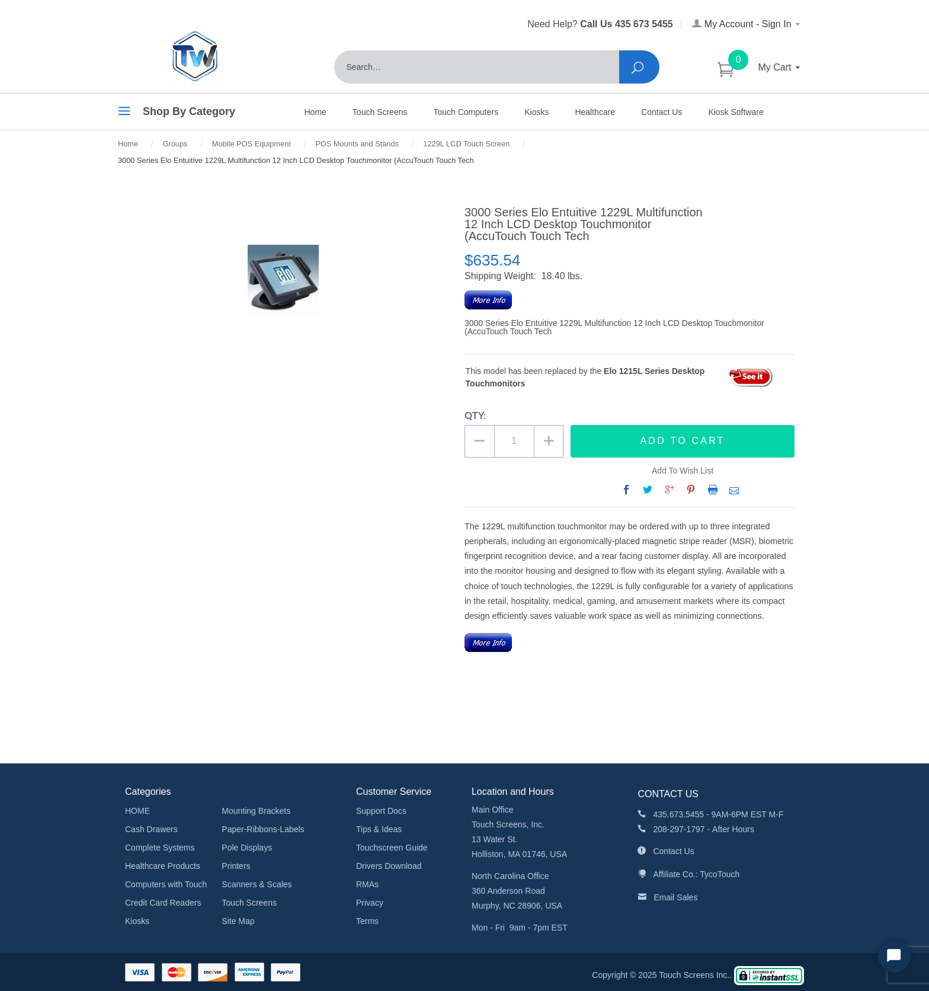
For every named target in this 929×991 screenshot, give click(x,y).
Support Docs (381, 811)
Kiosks (536, 112)
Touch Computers (465, 112)
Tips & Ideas (379, 829)
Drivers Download (388, 866)
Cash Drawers (151, 829)
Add (682, 441)
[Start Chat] (894, 956)
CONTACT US (668, 794)
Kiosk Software (735, 112)
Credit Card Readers (163, 902)
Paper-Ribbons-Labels (263, 829)
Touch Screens (380, 112)
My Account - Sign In (747, 24)
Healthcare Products (162, 866)
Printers (236, 866)
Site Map (238, 921)
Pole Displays (247, 847)
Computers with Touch (166, 884)
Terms (367, 921)
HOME (137, 811)
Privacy (369, 902)
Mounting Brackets (256, 811)
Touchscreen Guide (392, 847)
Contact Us (661, 112)
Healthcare (595, 112)
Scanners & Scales (256, 884)
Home (315, 112)
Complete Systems (159, 847)
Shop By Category (176, 113)
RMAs (367, 884)
